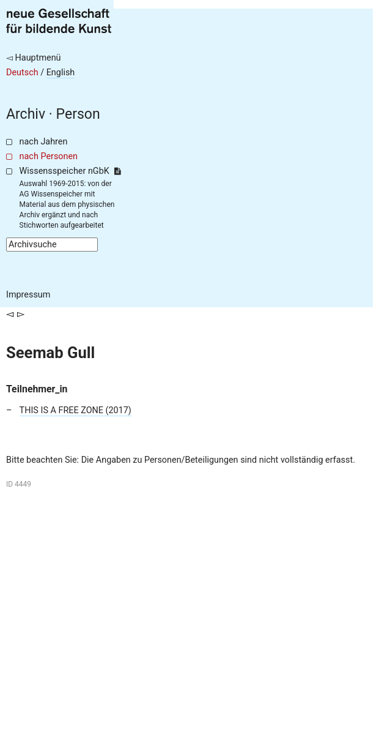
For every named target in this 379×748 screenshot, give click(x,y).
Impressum (28, 295)
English (60, 72)
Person (78, 114)
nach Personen (49, 156)
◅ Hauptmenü (33, 58)
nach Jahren (44, 142)
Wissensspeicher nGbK (70, 171)
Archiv (25, 114)
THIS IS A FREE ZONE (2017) (75, 410)
